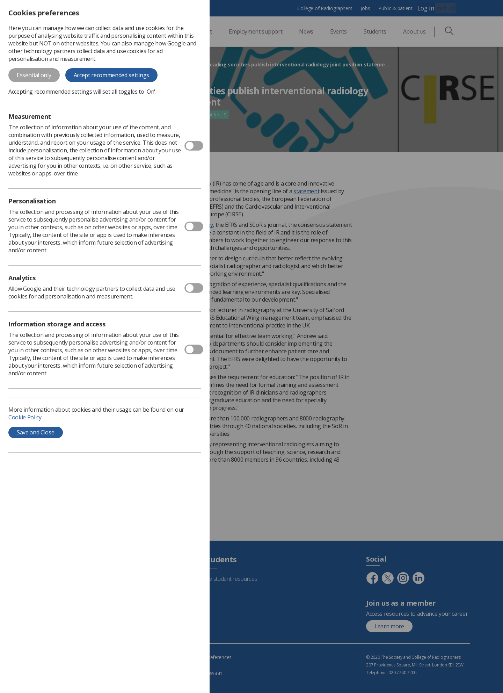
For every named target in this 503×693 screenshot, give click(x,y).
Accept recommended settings (111, 75)
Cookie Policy (25, 417)
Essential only (34, 75)
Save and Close (35, 432)
